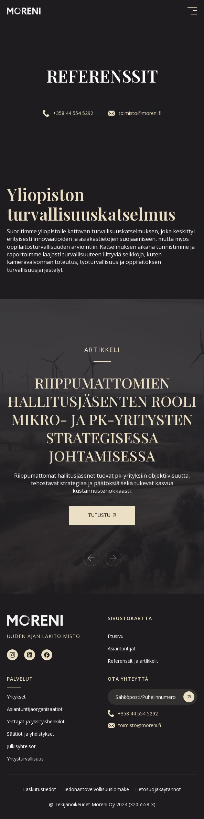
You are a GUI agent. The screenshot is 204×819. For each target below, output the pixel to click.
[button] (192, 10)
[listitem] (102, 449)
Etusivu (116, 636)
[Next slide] (113, 558)
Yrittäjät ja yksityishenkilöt (36, 721)
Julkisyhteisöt (21, 746)
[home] (24, 10)
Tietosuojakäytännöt (158, 789)
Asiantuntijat (122, 648)
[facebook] (46, 654)
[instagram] (12, 654)
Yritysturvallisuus (25, 758)
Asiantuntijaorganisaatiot (35, 709)
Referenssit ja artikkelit (133, 661)
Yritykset (16, 696)
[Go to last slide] (91, 558)
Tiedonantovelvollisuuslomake (95, 789)
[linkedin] (29, 654)
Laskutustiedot (39, 789)
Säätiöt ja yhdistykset (30, 734)
